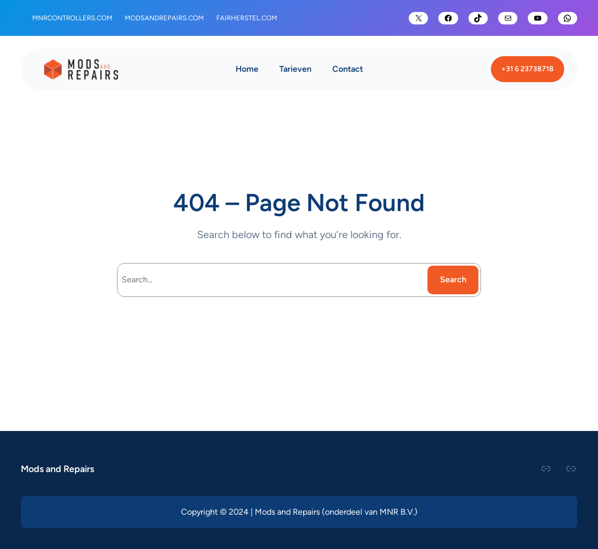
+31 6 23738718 (527, 68)
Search (453, 279)
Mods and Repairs (57, 468)
